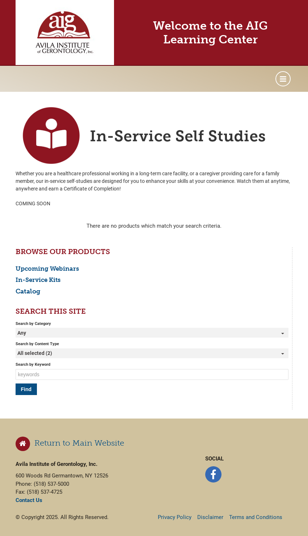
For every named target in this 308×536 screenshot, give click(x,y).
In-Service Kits (38, 279)
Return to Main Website (70, 443)
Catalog (28, 291)
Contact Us (29, 500)
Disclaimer (210, 517)
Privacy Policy (174, 517)
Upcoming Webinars (47, 268)
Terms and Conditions (255, 517)
